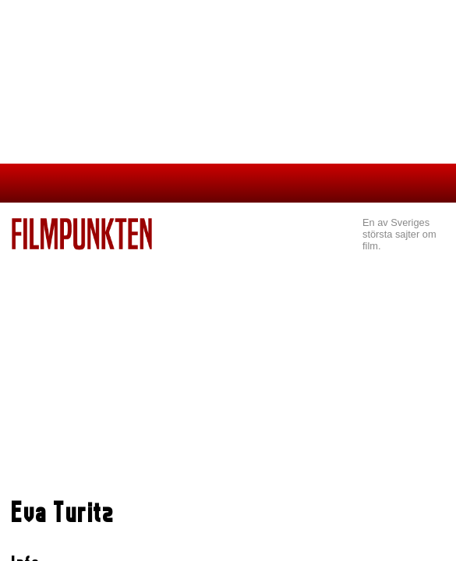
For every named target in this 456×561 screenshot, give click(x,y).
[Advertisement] (228, 367)
